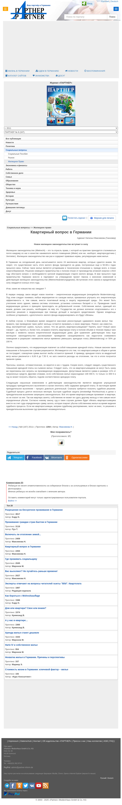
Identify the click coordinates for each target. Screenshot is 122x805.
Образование (12, 181)
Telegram (14, 457)
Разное (11, 158)
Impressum (13, 741)
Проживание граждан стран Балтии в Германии (31, 522)
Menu (116, 9)
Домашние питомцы (15, 207)
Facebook (33, 457)
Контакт (37, 741)
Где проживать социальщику (21, 559)
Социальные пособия (17, 154)
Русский (105, 1)
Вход (89, 3)
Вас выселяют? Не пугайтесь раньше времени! (31, 571)
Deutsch (114, 1)
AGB (105, 741)
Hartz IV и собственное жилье (21, 645)
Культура (10, 200)
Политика (10, 146)
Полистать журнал (73, 218)
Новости (71, 71)
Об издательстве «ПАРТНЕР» (57, 741)
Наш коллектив (94, 741)
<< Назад (13, 427)
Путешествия (12, 204)
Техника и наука (13, 188)
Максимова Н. (66, 427)
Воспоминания (94, 71)
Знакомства (41, 76)
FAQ (111, 741)
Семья (9, 177)
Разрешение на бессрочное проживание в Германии (34, 510)
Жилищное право (16, 161)
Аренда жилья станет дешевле (22, 632)
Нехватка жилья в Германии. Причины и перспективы (35, 657)
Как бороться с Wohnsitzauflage (22, 595)
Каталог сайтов (15, 76)
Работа (9, 169)
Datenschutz (26, 741)
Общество (10, 184)
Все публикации (13, 139)
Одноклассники (75, 457)
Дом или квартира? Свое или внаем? (25, 608)
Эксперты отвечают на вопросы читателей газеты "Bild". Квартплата (43, 583)
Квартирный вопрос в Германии (23, 546)
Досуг (60, 76)
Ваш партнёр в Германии (38, 5)
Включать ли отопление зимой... (23, 534)
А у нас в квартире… (16, 620)
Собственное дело (14, 173)
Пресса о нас (79, 741)
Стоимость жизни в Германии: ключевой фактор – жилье (36, 669)
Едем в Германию (47, 71)
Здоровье (10, 192)
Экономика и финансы (16, 165)
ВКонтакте (53, 457)
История (10, 196)
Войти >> (12, 501)
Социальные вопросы (16, 150)
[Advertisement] (61, 45)
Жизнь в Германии (17, 71)
